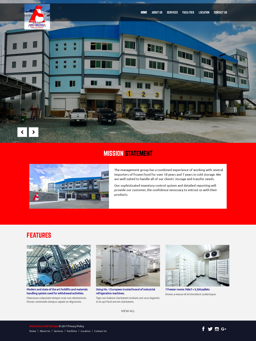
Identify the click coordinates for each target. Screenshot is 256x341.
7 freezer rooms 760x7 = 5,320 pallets (187, 289)
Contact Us (220, 12)
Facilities (188, 12)
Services (172, 12)
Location (204, 12)
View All (128, 311)
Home (144, 12)
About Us (157, 12)
